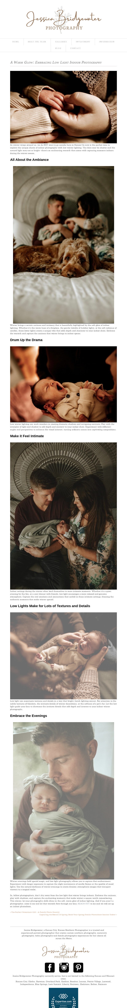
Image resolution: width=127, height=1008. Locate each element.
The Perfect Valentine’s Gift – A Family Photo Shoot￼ (34, 745)
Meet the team (37, 42)
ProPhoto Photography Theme (83, 901)
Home (15, 42)
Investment (83, 42)
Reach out (84, 736)
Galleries (61, 42)
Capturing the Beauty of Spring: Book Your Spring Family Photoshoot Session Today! (78, 747)
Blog (58, 49)
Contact (75, 49)
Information (107, 42)
